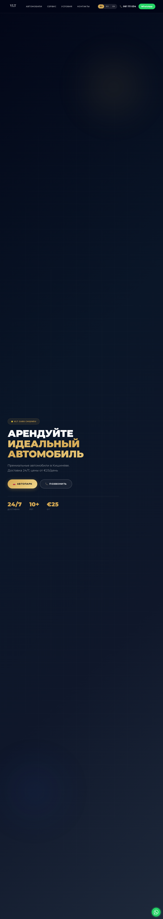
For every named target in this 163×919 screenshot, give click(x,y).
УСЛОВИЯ (66, 6)
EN (113, 6)
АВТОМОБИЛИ (34, 6)
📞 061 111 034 (128, 6)
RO (107, 6)
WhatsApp (146, 6)
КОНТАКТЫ (83, 6)
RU (101, 6)
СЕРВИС (51, 6)
